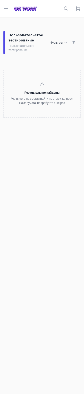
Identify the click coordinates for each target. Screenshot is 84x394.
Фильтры (58, 43)
